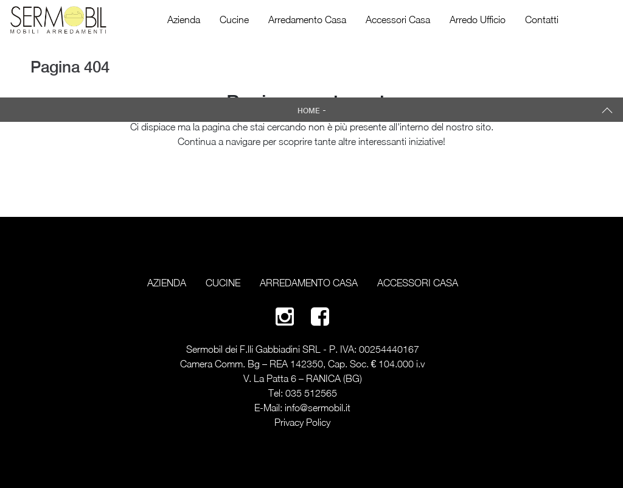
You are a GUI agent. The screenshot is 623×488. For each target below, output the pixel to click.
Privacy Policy (302, 422)
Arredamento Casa (307, 19)
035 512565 (311, 392)
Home (309, 111)
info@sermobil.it (317, 407)
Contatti (542, 19)
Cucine (234, 19)
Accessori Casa (398, 19)
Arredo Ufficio (478, 19)
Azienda (183, 19)
